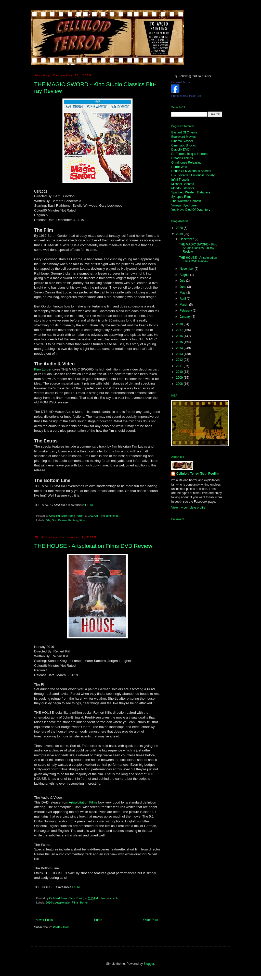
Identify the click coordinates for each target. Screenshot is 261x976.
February (186, 310)
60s (48, 520)
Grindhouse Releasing (186, 162)
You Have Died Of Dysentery (190, 210)
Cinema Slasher (182, 141)
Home (98, 920)
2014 (180, 348)
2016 (180, 336)
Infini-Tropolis (180, 179)
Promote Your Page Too (186, 95)
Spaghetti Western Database (190, 192)
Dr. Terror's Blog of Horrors (189, 154)
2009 (180, 377)
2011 (180, 366)
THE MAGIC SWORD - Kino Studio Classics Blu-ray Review (198, 248)
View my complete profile (188, 507)
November (187, 268)
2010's (50, 902)
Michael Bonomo (182, 184)
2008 (180, 384)
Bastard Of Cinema (184, 132)
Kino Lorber (42, 369)
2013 (180, 354)
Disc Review (59, 520)
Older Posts (151, 920)
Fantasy (73, 520)
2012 (180, 360)
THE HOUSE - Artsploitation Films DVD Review (93, 546)
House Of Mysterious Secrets (191, 171)
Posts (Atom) (61, 927)
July (183, 280)
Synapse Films (181, 197)
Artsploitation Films (83, 802)
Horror (84, 902)
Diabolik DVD (180, 149)
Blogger (148, 964)
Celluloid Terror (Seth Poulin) (197, 473)
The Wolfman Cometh (186, 201)
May (183, 292)
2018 (180, 324)
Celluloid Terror (180, 82)
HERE (90, 505)
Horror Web (179, 167)
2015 (180, 342)
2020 (180, 228)
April (183, 298)
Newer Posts (44, 920)
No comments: (110, 515)
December (187, 239)
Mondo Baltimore (182, 188)
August (185, 275)
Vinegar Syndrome (184, 205)
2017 (180, 330)
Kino (82, 520)
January (185, 316)
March (184, 304)
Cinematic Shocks (183, 145)
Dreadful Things (182, 158)
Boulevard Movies (183, 137)
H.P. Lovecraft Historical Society (193, 175)
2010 (180, 372)
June (183, 287)
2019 (180, 234)
